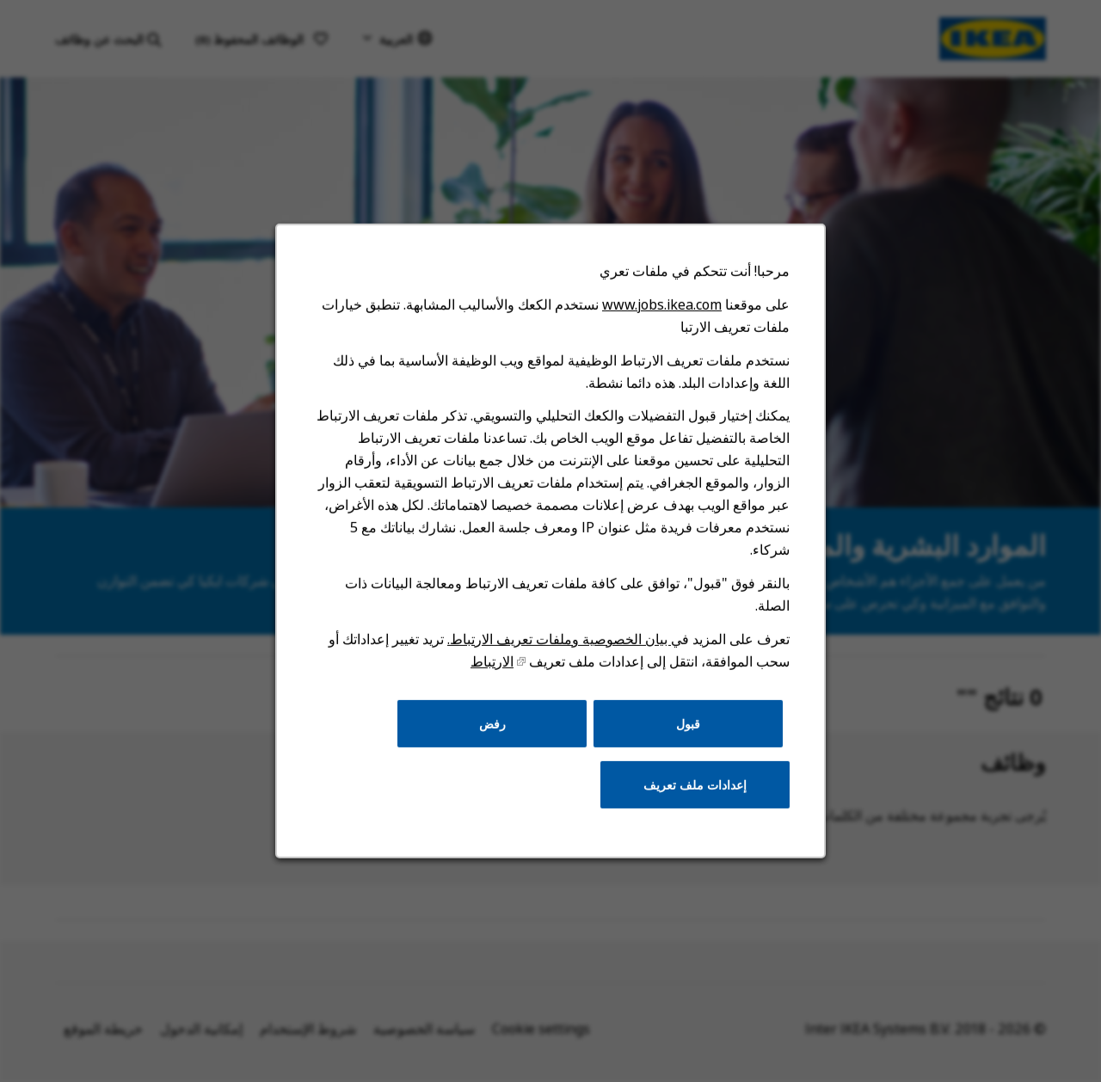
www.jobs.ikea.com (659, 321)
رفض (493, 732)
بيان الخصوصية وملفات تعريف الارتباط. (558, 649)
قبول (685, 732)
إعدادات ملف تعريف (692, 792)
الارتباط (493, 671)
